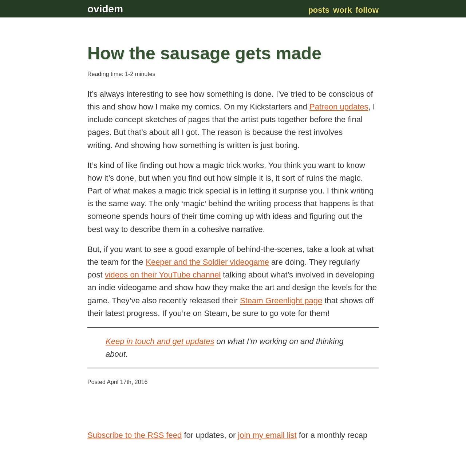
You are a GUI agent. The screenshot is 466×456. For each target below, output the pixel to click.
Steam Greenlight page (281, 300)
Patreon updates (338, 106)
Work (342, 10)
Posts (318, 10)
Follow (367, 10)
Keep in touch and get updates (160, 341)
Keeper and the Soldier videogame (207, 262)
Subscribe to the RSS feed (134, 435)
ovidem (105, 9)
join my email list (267, 435)
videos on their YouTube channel (163, 274)
